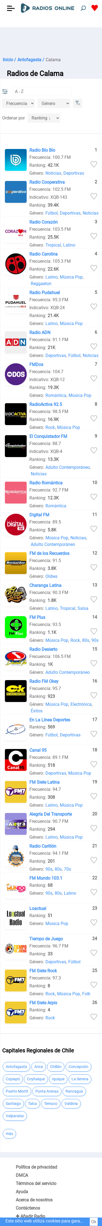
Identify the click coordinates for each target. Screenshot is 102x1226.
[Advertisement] (51, 41)
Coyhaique (36, 1079)
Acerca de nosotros (34, 1199)
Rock (50, 427)
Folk (86, 993)
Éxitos (36, 710)
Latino (69, 245)
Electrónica (81, 704)
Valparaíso (15, 1116)
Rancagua (74, 1091)
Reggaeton (41, 283)
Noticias (53, 173)
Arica (38, 1066)
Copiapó (13, 1079)
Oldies (51, 576)
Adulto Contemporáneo (67, 467)
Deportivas (73, 173)
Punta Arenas (46, 1091)
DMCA (22, 1175)
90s (94, 640)
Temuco (50, 1103)
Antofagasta (16, 1066)
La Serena (80, 1079)
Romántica (55, 395)
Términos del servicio (36, 1183)
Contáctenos (28, 1208)
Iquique (58, 1079)
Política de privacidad (36, 1167)
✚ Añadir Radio (30, 1216)
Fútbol (51, 213)
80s (85, 640)
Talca (32, 1103)
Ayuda (22, 1191)
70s (67, 869)
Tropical (53, 245)
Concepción (78, 1066)
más (9, 1133)
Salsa (83, 608)
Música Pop (71, 277)
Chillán (55, 1066)
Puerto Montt (17, 1091)
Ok (93, 1221)
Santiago (13, 1103)
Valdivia (71, 1103)
